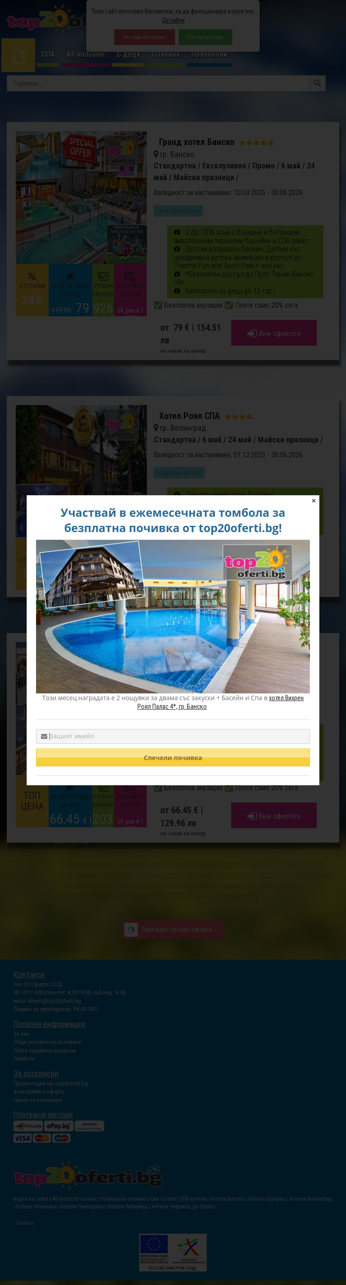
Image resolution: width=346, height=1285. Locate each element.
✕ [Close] (313, 500)
